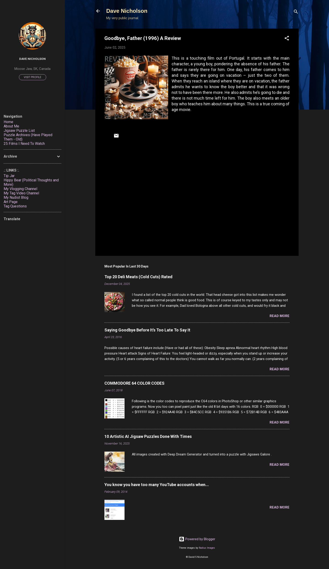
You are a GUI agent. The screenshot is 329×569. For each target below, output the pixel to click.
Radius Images (207, 547)
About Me (11, 126)
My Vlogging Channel (20, 189)
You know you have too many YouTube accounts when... (156, 484)
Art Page (11, 202)
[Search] (296, 12)
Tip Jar (9, 176)
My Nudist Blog (16, 197)
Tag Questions (15, 206)
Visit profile (32, 77)
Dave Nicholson (126, 11)
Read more (279, 316)
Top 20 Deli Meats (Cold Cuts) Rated (138, 276)
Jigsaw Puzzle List (19, 130)
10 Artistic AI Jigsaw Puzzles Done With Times (148, 436)
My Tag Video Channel (21, 193)
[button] (286, 38)
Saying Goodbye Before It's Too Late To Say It (147, 330)
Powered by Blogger (197, 539)
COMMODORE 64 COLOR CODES (134, 383)
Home (8, 122)
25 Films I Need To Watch (24, 143)
